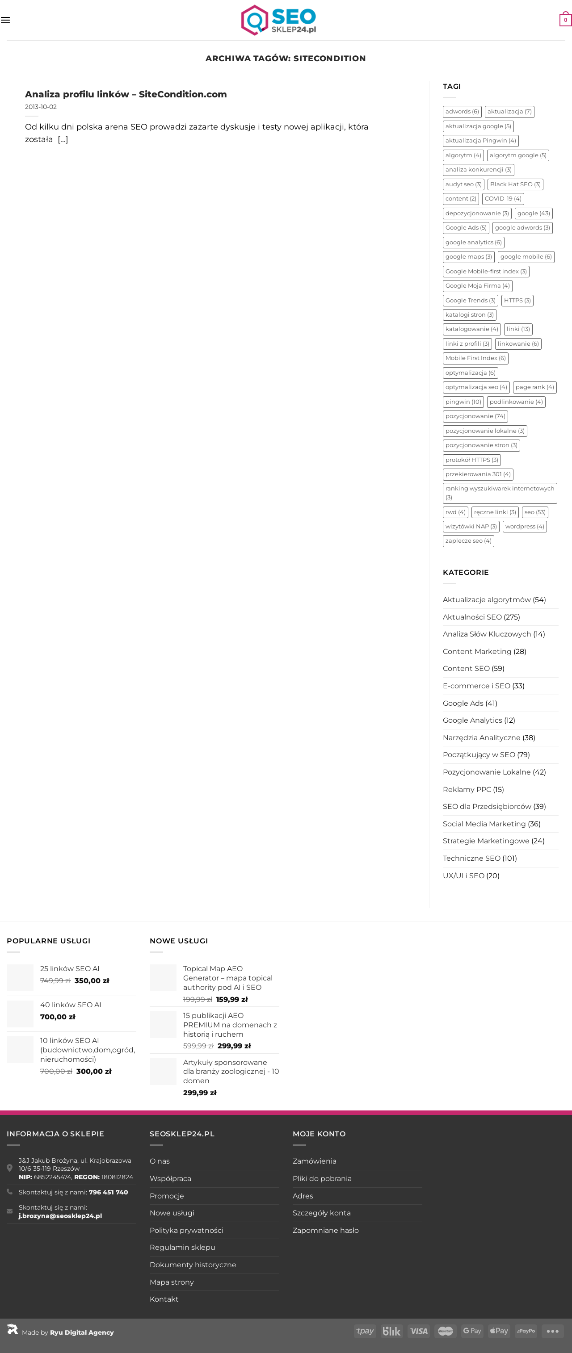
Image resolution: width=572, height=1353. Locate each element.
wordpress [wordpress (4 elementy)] (524, 526)
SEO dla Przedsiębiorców (487, 806)
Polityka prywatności (186, 1230)
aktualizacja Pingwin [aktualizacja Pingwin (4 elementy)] (481, 140)
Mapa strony (172, 1282)
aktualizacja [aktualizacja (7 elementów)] (510, 111)
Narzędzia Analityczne (482, 737)
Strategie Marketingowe (486, 841)
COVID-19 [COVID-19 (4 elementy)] (503, 198)
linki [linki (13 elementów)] (518, 329)
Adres (303, 1196)
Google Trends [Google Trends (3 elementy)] (471, 300)
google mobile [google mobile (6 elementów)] (526, 256)
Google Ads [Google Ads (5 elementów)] (466, 227)
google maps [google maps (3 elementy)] (469, 256)
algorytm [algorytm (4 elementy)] (463, 155)
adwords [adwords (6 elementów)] (462, 111)
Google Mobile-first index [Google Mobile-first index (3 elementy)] (486, 271)
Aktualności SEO (472, 617)
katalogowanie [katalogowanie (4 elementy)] (472, 329)
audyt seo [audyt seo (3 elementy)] (464, 184)
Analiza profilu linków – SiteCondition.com (126, 94)
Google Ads (463, 703)
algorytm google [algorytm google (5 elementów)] (518, 155)
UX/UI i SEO (463, 875)
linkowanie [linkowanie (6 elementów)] (518, 343)
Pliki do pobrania (322, 1178)
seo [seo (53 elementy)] (535, 512)
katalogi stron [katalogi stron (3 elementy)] (470, 314)
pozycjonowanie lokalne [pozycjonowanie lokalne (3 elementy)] (485, 430)
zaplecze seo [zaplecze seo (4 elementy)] (469, 540)
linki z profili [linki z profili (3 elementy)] (467, 343)
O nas (160, 1161)
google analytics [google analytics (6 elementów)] (474, 242)
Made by (60, 1332)
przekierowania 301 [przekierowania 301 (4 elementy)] (478, 474)
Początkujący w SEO (479, 754)
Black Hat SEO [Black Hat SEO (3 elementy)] (515, 184)
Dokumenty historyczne (193, 1265)
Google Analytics (472, 720)
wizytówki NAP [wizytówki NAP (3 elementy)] (471, 526)
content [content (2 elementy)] (461, 198)
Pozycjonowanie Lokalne (487, 772)
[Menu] (5, 20)
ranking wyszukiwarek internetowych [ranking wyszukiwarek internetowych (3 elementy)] (500, 493)
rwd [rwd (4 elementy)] (456, 512)
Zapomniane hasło (326, 1230)
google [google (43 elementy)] (533, 213)
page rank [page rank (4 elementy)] (535, 387)
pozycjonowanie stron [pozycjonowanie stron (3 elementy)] (481, 445)
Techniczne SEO (471, 858)
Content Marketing (477, 651)
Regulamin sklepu (182, 1247)
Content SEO (466, 668)
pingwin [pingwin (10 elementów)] (463, 401)
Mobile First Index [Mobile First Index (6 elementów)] (476, 358)
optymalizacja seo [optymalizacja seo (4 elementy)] (476, 387)
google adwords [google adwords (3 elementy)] (522, 227)
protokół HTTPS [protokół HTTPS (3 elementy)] (472, 460)
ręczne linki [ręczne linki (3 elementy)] (495, 512)
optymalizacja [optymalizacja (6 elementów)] (471, 372)
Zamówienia (314, 1161)
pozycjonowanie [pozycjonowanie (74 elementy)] (475, 416)
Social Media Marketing (484, 824)
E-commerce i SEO (476, 686)
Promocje (167, 1196)
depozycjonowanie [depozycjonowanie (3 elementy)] (477, 213)
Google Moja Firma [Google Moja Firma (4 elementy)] (478, 285)
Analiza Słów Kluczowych (487, 634)
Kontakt (164, 1299)
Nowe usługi (172, 1213)
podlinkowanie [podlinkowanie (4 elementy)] (516, 401)
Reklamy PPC (467, 789)
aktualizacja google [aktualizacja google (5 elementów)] (478, 126)
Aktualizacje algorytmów (487, 599)
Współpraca (170, 1178)
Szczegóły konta (322, 1213)
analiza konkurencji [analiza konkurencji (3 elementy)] (479, 169)
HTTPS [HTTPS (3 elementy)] (517, 300)
